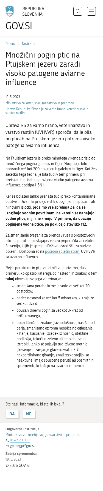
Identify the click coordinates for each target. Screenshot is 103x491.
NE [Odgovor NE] (29, 414)
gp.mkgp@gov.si (22, 446)
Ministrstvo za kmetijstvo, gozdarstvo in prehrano (39, 103)
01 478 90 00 (20, 440)
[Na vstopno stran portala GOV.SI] (27, 18)
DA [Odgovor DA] (12, 414)
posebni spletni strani (62, 251)
